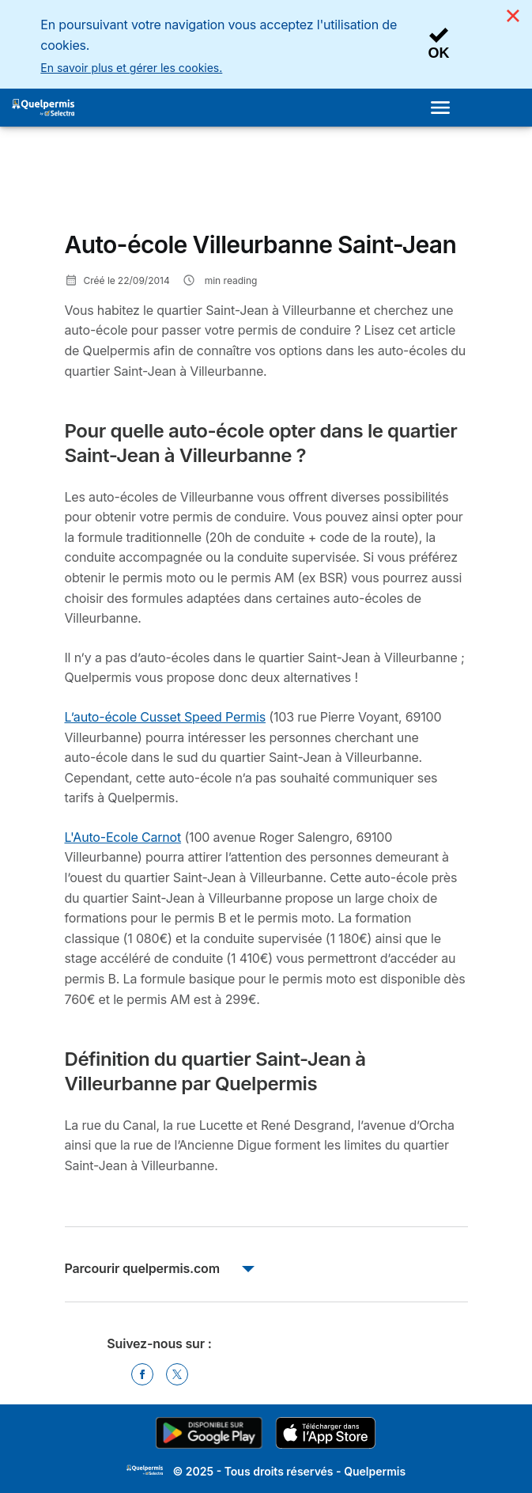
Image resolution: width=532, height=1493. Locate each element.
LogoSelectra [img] (144, 1470)
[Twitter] (177, 1374)
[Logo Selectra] (43, 107)
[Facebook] (142, 1374)
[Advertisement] (191, 185)
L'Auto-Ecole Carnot (123, 837)
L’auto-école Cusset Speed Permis (165, 717)
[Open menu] (445, 108)
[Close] (513, 15)
